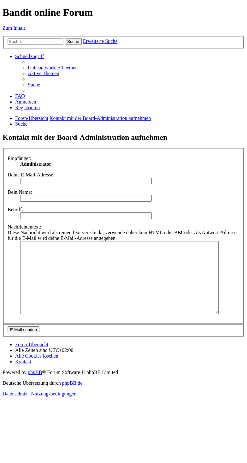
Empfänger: (20, 158)
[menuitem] (53, 67)
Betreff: (15, 209)
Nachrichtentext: (24, 226)
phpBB (35, 386)
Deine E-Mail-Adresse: (31, 174)
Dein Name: (20, 192)
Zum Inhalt (14, 28)
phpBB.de (72, 397)
